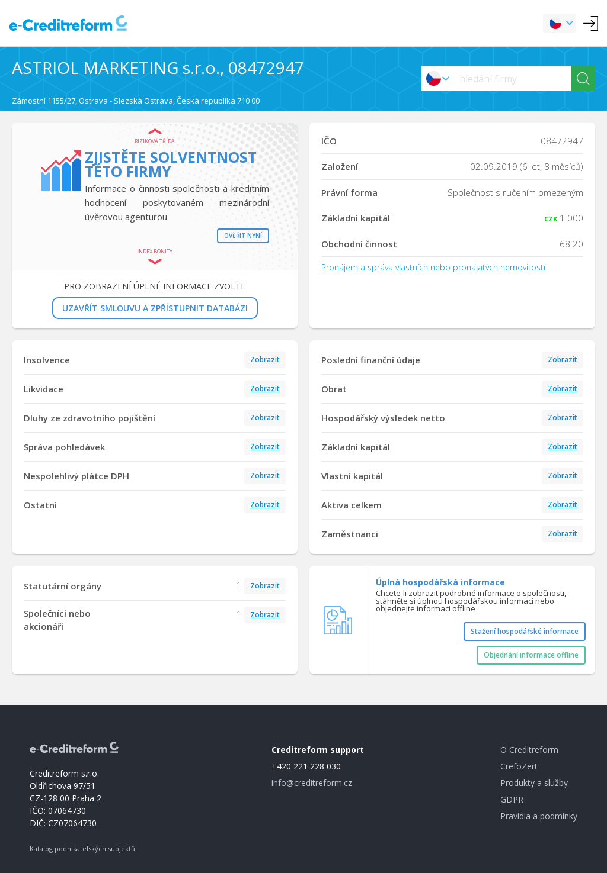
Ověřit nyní (243, 235)
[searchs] (512, 78)
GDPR (511, 799)
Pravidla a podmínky (538, 816)
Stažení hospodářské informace (525, 631)
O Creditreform (529, 749)
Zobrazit (265, 360)
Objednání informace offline (531, 655)
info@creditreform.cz (311, 782)
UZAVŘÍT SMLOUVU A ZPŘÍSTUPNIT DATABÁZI (155, 308)
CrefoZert (519, 766)
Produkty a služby (534, 782)
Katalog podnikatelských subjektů (82, 848)
